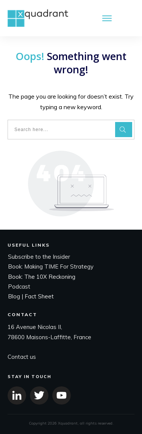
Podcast (19, 286)
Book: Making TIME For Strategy (51, 266)
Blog (14, 296)
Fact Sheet (39, 296)
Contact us (22, 356)
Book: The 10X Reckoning (41, 276)
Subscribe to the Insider (39, 256)
